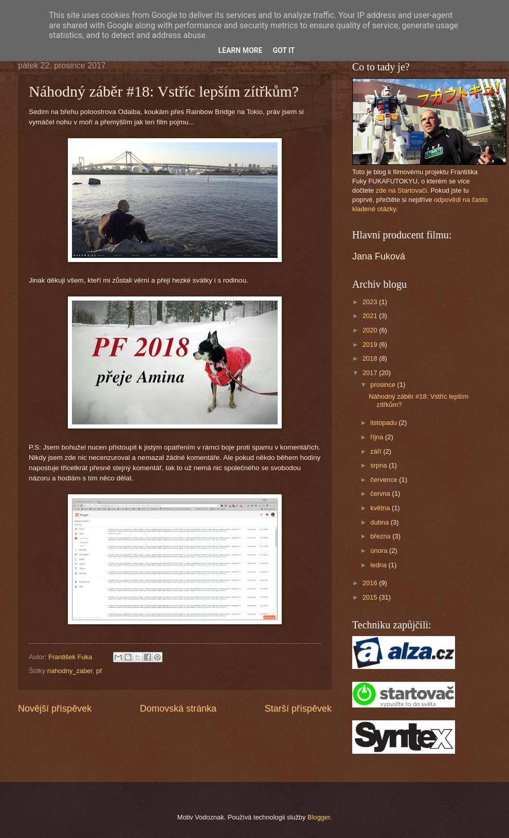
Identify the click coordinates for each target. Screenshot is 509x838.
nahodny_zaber (70, 671)
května (381, 508)
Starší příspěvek (298, 708)
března (381, 536)
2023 (370, 302)
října (377, 437)
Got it (283, 50)
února (379, 550)
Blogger (318, 817)
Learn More (240, 50)
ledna (379, 565)
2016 (370, 583)
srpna (379, 465)
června (381, 493)
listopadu (384, 422)
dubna (380, 522)
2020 (370, 330)
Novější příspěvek (55, 708)
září (376, 451)
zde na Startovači (401, 190)
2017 (370, 373)
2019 (370, 344)
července (384, 479)
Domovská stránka (178, 708)
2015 (370, 597)
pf (99, 671)
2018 (370, 358)
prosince (383, 384)
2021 (370, 316)
